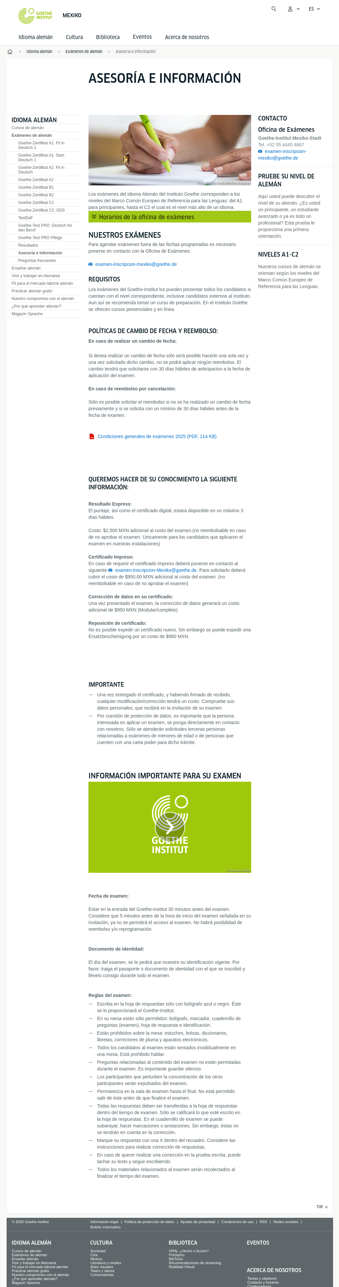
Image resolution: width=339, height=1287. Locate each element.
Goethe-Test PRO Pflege (40, 237)
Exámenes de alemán (32, 135)
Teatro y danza (102, 1271)
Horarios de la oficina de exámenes (146, 217)
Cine (94, 1255)
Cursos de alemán (28, 127)
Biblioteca (108, 37)
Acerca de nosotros (187, 37)
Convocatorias (102, 1275)
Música (96, 1259)
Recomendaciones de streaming (195, 1263)
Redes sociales (285, 1222)
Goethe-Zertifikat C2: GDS (41, 210)
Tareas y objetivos (261, 1278)
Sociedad (98, 1251)
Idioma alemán (36, 37)
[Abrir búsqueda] (274, 9)
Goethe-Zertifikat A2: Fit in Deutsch (41, 169)
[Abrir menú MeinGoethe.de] (294, 9)
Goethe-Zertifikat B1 (36, 187)
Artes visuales (101, 1267)
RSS (263, 1222)
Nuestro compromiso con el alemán (43, 298)
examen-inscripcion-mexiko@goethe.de (136, 264)
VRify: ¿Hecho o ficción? (189, 1251)
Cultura (74, 37)
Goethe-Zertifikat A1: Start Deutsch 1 (41, 157)
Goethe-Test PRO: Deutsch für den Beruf (45, 227)
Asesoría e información (40, 253)
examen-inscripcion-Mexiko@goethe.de (156, 570)
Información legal (104, 1222)
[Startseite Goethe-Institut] (35, 16)
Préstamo (177, 1255)
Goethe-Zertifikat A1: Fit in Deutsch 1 (41, 145)
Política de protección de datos (149, 1222)
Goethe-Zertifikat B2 (36, 195)
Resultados (28, 245)
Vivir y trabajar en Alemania (36, 275)
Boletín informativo (105, 1227)
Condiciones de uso (237, 1222)
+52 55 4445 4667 (285, 144)
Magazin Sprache (27, 314)
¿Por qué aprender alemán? (36, 306)
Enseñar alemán (26, 268)
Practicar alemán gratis (32, 291)
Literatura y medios (106, 1263)
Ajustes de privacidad (198, 1222)
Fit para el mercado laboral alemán (42, 283)
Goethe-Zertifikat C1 (36, 202)
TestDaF (25, 218)
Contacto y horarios (263, 1282)
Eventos (258, 1243)
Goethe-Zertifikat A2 (36, 179)
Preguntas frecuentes (37, 260)
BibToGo (176, 1259)
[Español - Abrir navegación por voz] (315, 9)
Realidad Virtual (182, 1267)
